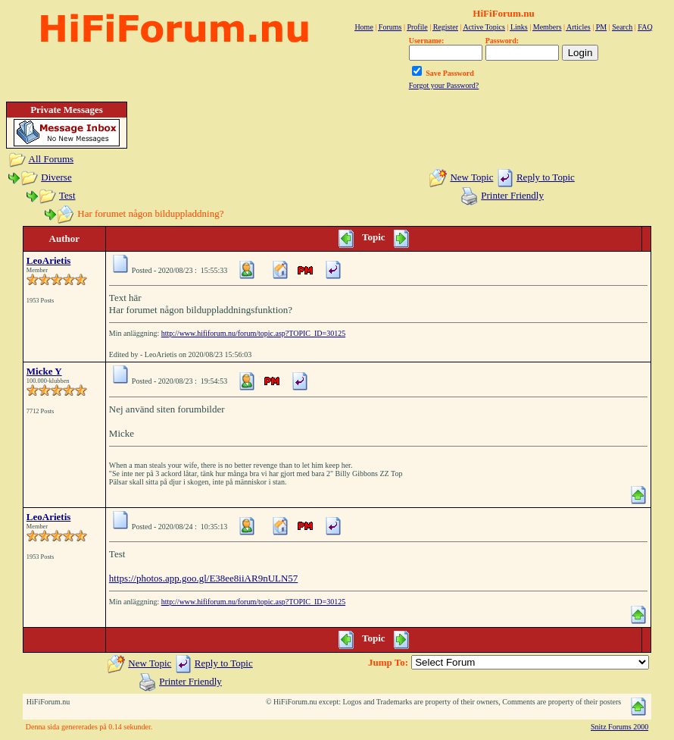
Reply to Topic (545, 177)
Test (67, 195)
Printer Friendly (512, 195)
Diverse (56, 177)
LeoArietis (48, 260)
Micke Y (44, 371)
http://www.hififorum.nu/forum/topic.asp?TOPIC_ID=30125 (253, 333)
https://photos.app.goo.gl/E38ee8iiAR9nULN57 (203, 578)
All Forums (51, 159)
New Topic (471, 177)
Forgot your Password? (444, 85)
